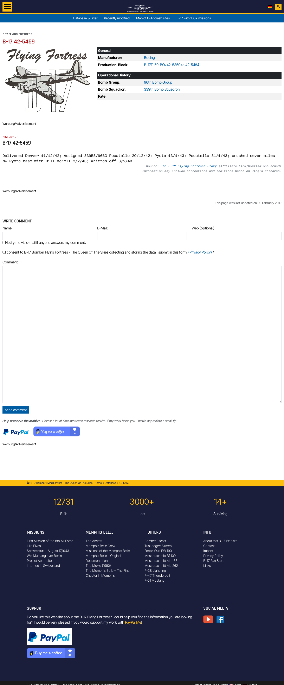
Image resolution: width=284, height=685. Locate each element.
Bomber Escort (155, 541)
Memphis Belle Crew (100, 546)
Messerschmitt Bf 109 (160, 556)
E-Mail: (102, 228)
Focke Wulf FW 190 (158, 551)
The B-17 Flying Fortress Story (189, 166)
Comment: (10, 262)
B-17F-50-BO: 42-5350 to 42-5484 (171, 65)
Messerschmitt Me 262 (161, 565)
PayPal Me (133, 622)
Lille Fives (34, 546)
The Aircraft (94, 541)
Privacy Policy (213, 556)
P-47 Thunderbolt (157, 575)
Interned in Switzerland (43, 565)
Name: (7, 228)
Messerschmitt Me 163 (161, 561)
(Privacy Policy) (200, 252)
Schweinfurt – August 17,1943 (48, 551)
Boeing (149, 57)
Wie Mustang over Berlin (44, 556)
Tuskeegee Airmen (158, 546)
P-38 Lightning (155, 570)
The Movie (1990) (98, 565)
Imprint (208, 551)
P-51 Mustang (154, 580)
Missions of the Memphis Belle (108, 551)
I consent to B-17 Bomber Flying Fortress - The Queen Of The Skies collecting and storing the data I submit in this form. (108, 252)
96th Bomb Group (158, 82)
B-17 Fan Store (214, 561)
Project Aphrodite (39, 561)
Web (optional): (203, 228)
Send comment (16, 410)
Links (207, 565)
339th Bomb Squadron (162, 89)
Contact (209, 546)
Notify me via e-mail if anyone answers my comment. (44, 242)
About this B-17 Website (220, 541)
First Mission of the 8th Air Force (50, 541)
